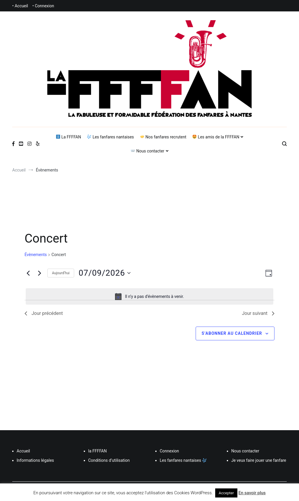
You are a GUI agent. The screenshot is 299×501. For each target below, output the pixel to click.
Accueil (23, 451)
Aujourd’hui (60, 273)
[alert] (149, 296)
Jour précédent (44, 313)
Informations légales (35, 460)
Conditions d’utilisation (109, 460)
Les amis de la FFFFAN (215, 137)
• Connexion (43, 6)
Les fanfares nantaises (110, 137)
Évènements (36, 254)
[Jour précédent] (28, 273)
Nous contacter (147, 151)
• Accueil (20, 6)
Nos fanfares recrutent (163, 137)
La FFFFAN (68, 137)
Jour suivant (258, 313)
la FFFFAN (97, 451)
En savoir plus (252, 492)
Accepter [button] (226, 493)
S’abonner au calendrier (232, 333)
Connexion (169, 451)
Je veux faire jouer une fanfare (258, 460)
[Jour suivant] (39, 273)
